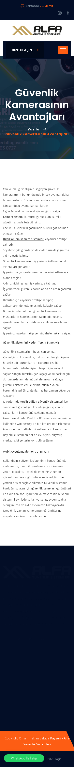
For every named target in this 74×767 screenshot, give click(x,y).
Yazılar (34, 129)
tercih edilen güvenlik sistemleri (42, 401)
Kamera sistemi (13, 217)
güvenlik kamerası (43, 488)
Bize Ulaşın (25, 50)
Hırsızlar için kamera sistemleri (23, 239)
